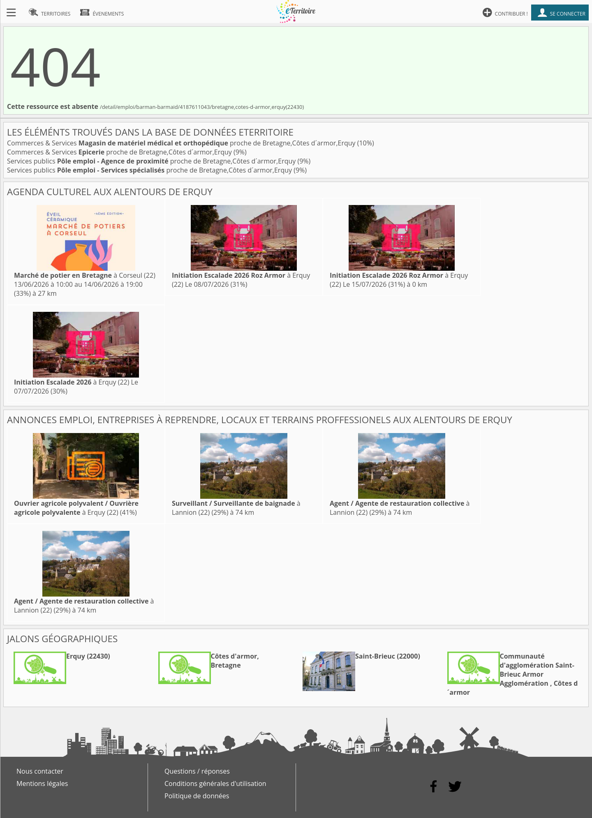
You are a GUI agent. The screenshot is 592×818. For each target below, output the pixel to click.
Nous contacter (39, 771)
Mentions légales (42, 783)
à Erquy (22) (71, 382)
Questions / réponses (197, 771)
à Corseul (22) (84, 275)
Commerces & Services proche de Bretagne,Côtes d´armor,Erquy (182, 142)
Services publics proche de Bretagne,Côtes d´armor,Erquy (152, 161)
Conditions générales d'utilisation (215, 783)
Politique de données (196, 795)
